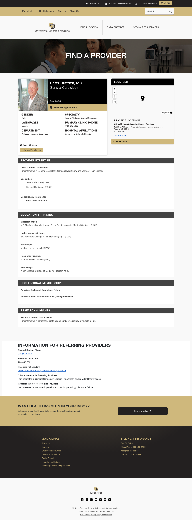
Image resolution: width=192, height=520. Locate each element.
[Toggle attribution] (171, 112)
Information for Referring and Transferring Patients (42, 370)
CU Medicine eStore (51, 454)
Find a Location (89, 27)
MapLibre (165, 113)
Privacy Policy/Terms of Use (101, 515)
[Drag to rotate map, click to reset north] (115, 96)
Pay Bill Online (127, 443)
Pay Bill (165, 3)
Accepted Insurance (130, 451)
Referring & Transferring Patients (56, 465)
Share (33, 145)
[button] (142, 98)
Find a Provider (116, 27)
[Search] (170, 11)
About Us (74, 11)
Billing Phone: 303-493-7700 (133, 447)
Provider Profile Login (51, 462)
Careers (62, 11)
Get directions (120, 135)
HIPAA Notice (85, 515)
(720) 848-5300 (25, 353)
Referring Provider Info (31, 150)
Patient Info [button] (27, 11)
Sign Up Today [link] (142, 411)
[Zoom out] (115, 92)
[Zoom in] (115, 89)
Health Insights (46, 11)
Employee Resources (51, 451)
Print (23, 145)
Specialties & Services (146, 27)
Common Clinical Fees (131, 454)
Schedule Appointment (63, 107)
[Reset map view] (115, 102)
